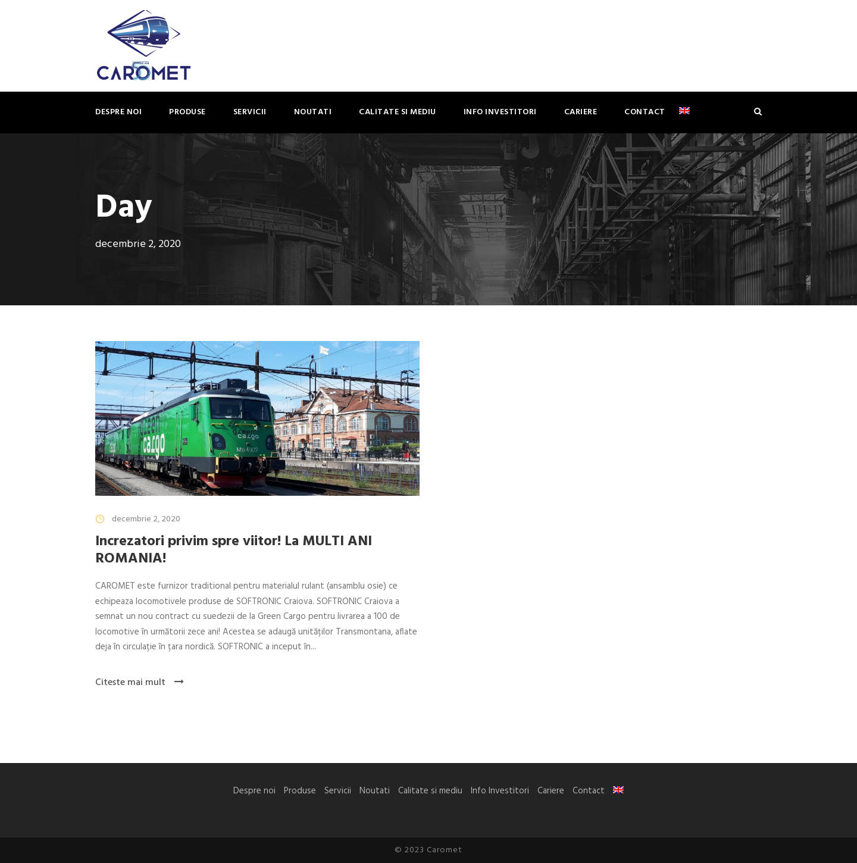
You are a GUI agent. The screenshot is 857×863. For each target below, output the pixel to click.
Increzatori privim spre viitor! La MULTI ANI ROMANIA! (233, 550)
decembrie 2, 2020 (146, 519)
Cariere (581, 112)
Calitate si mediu (397, 112)
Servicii (250, 112)
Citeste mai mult (139, 682)
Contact (644, 112)
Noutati (313, 112)
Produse (187, 112)
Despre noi (118, 112)
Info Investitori (500, 112)
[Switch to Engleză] (684, 119)
